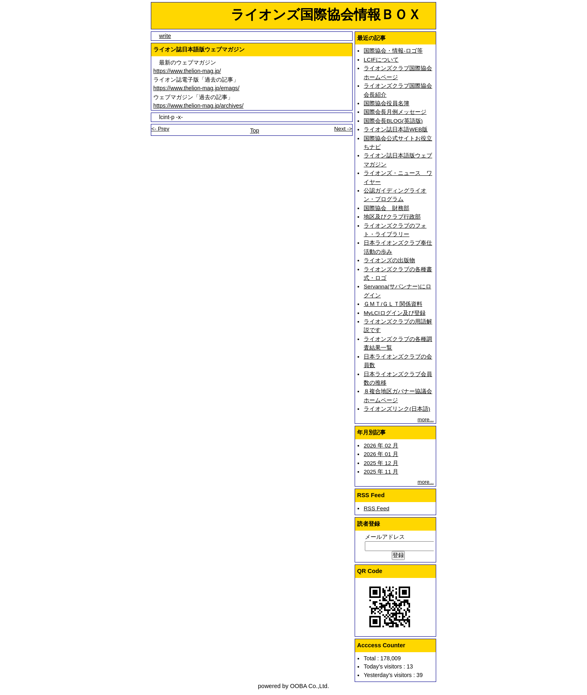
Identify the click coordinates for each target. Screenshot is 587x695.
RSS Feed (376, 508)
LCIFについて (381, 60)
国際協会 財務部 (386, 208)
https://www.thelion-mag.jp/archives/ (198, 105)
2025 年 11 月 (381, 472)
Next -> (343, 129)
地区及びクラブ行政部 (392, 217)
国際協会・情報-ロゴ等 (393, 51)
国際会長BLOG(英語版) (393, 121)
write (165, 36)
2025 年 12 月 (381, 463)
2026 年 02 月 (381, 446)
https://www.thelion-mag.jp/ (187, 71)
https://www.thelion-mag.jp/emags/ (196, 88)
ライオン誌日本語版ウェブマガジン (199, 49)
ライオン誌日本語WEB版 (396, 129)
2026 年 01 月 (381, 454)
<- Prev (160, 129)
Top (254, 130)
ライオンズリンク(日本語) (397, 409)
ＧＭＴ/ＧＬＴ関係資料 (393, 304)
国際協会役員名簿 (386, 103)
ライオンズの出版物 (389, 260)
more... (425, 419)
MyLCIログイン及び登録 (394, 313)
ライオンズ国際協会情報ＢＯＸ (293, 14)
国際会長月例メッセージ (395, 112)
